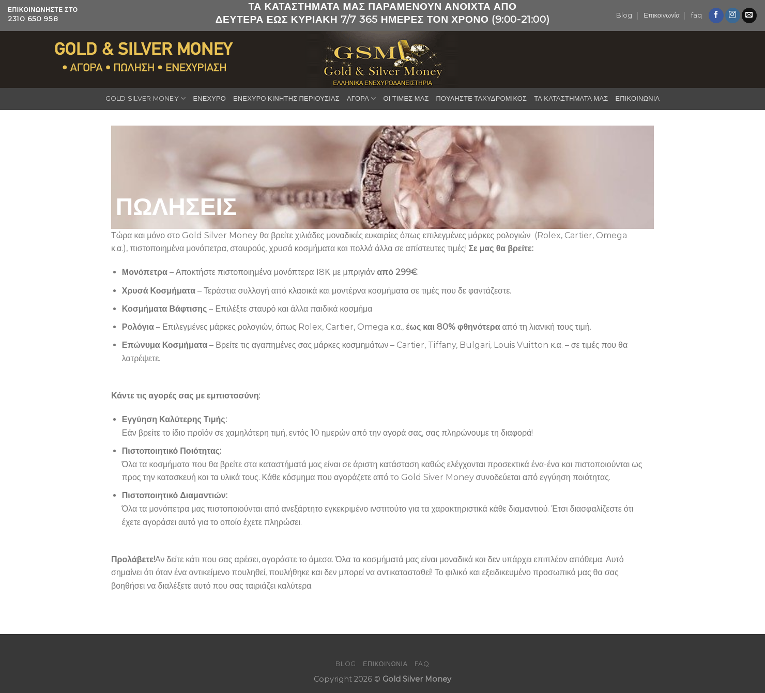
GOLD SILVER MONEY (145, 98)
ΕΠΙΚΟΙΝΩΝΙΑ (637, 98)
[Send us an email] (749, 15)
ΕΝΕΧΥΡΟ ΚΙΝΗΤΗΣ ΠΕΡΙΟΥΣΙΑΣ (286, 98)
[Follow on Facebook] (716, 15)
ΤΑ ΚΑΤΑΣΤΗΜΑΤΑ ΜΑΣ (571, 98)
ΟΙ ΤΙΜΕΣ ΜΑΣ (406, 98)
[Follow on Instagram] (732, 15)
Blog (624, 15)
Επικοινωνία (661, 15)
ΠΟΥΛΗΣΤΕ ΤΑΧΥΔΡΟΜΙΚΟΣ (481, 98)
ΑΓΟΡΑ (361, 98)
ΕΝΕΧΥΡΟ (209, 98)
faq (696, 15)
